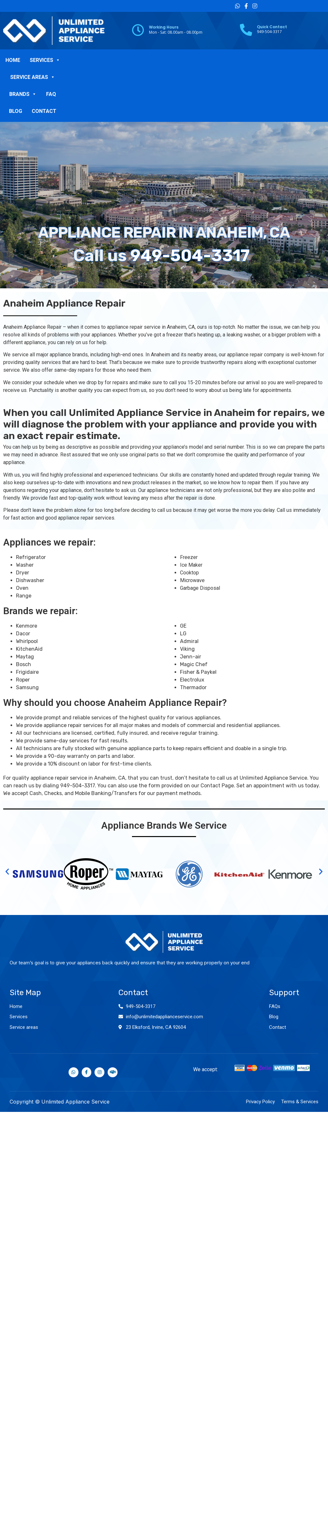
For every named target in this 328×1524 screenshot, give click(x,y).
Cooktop (189, 573)
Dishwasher (30, 580)
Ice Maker (191, 565)
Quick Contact (272, 27)
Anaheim (176, 327)
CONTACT (44, 111)
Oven (22, 588)
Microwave (192, 580)
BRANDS (23, 94)
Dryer (22, 573)
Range (23, 596)
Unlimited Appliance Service (273, 778)
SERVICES (45, 60)
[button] (7, 871)
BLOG (15, 111)
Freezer (189, 557)
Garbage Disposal (200, 588)
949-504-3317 (108, 255)
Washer (25, 565)
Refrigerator (31, 557)
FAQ (51, 94)
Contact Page (217, 786)
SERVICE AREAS (32, 77)
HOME (12, 60)
